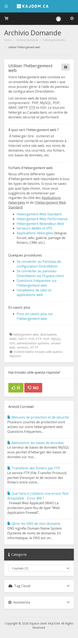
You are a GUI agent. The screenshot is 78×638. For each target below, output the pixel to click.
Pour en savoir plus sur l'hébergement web (35, 316)
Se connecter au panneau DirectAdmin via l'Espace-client (40, 273)
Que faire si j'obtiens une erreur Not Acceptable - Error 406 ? (37, 496)
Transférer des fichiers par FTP (33, 468)
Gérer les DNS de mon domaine (33, 523)
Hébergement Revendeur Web (40, 223)
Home (7, 40)
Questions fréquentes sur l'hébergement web (37, 283)
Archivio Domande (27, 40)
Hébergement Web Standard (39, 214)
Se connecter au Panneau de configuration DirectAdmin (39, 264)
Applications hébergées (35, 233)
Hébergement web (54, 40)
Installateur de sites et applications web (34, 292)
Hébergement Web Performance (42, 219)
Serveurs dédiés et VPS (34, 228)
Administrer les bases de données (35, 442)
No (33, 387)
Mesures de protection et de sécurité (38, 417)
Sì (16, 387)
